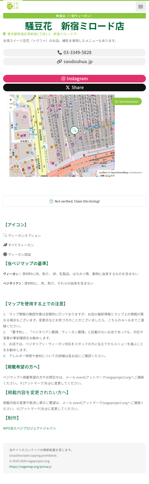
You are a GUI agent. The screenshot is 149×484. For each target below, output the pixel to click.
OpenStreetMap (119, 172)
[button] (10, 108)
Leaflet (103, 172)
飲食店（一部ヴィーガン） (74, 16)
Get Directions (128, 102)
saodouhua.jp (75, 61)
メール (126, 320)
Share (75, 87)
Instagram (74, 78)
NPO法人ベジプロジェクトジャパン (29, 428)
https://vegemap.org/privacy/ (30, 467)
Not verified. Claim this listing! (75, 201)
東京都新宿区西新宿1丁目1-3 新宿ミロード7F (40, 33)
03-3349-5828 (74, 52)
